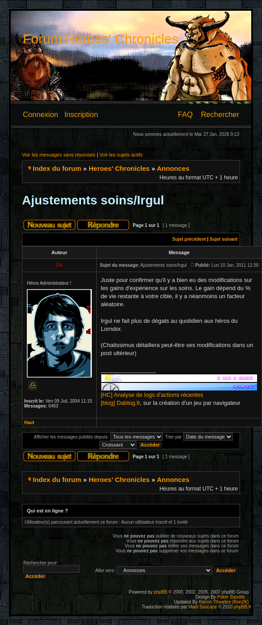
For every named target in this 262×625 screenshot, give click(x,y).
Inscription (81, 114)
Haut (29, 422)
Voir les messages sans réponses (58, 154)
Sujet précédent (189, 239)
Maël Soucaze (203, 606)
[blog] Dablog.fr (120, 402)
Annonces (173, 168)
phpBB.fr (242, 606)
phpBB (160, 592)
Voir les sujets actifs (121, 154)
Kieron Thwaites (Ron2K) (224, 601)
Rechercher (220, 114)
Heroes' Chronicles (119, 168)
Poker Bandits (231, 597)
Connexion (40, 114)
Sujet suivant (223, 239)
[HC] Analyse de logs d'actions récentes (152, 394)
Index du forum (57, 168)
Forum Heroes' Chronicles (101, 38)
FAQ (185, 114)
